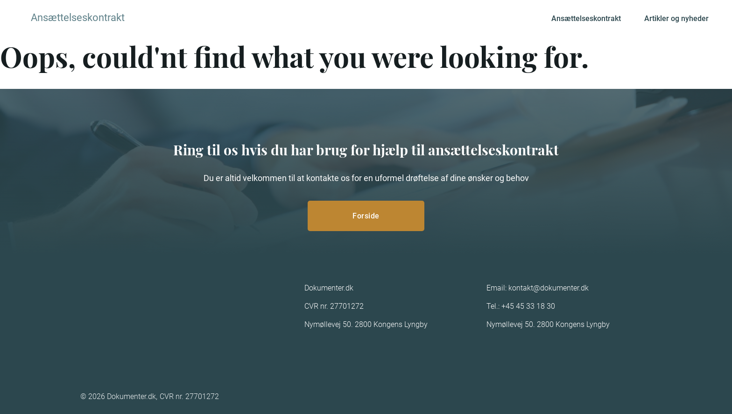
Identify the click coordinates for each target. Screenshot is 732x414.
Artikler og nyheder (676, 18)
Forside (365, 215)
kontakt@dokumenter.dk (548, 287)
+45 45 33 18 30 (528, 306)
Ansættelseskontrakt (586, 18)
